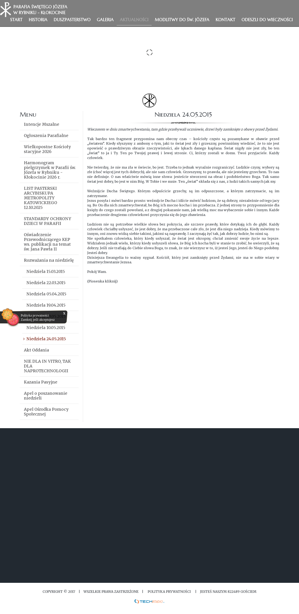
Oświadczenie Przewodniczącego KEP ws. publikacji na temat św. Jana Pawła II (47, 242)
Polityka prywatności (35, 315)
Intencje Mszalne (41, 124)
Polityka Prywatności (169, 591)
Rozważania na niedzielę (49, 260)
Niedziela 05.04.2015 (46, 293)
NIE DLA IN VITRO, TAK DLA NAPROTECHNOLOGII (47, 366)
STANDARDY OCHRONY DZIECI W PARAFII (47, 221)
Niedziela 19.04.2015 (46, 305)
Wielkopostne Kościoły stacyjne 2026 (47, 149)
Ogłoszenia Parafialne (46, 135)
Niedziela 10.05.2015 (45, 327)
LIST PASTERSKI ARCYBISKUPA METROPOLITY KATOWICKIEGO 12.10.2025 (40, 198)
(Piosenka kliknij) (102, 281)
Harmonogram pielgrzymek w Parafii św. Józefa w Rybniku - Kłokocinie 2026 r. (50, 170)
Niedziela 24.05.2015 (46, 338)
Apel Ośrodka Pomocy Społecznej (46, 412)
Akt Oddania (36, 350)
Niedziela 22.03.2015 (46, 282)
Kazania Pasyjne (40, 382)
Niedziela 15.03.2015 (45, 271)
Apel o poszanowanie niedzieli (45, 396)
